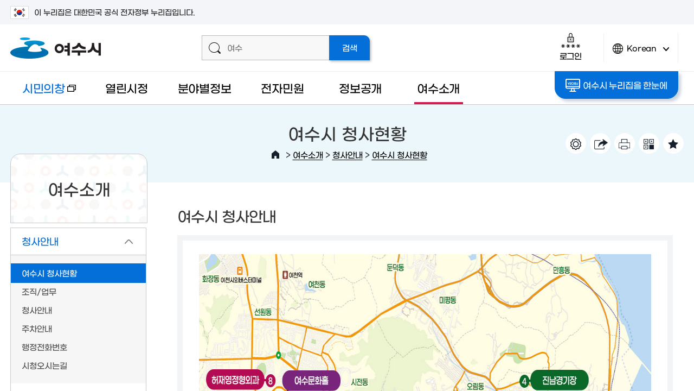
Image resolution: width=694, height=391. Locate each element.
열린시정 (126, 87)
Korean (641, 52)
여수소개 (438, 87)
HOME (275, 155)
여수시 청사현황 (399, 154)
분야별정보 (205, 87)
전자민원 (282, 87)
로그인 (571, 46)
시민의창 (43, 93)
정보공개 (360, 87)
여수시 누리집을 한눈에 (616, 85)
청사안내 (347, 154)
